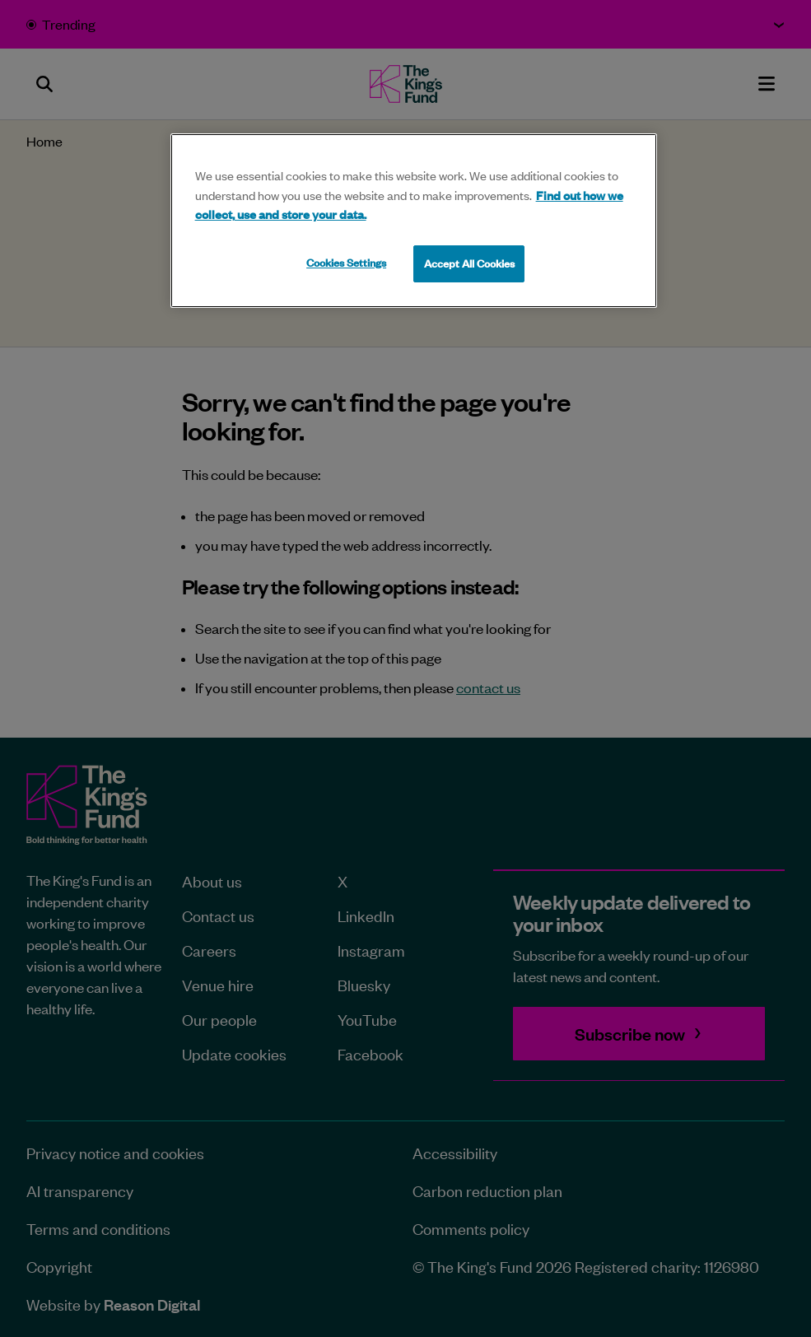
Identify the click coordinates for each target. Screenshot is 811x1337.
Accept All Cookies (469, 263)
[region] (413, 220)
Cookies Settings (346, 262)
